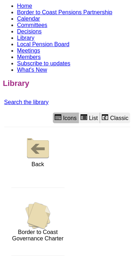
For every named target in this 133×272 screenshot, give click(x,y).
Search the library (26, 102)
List (89, 117)
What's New (32, 70)
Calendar (28, 19)
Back (37, 150)
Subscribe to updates (43, 63)
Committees (32, 25)
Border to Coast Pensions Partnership (64, 12)
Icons (66, 117)
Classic (115, 117)
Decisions (29, 31)
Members (29, 57)
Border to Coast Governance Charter (37, 221)
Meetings (28, 51)
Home (24, 6)
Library (25, 38)
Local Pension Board (43, 44)
